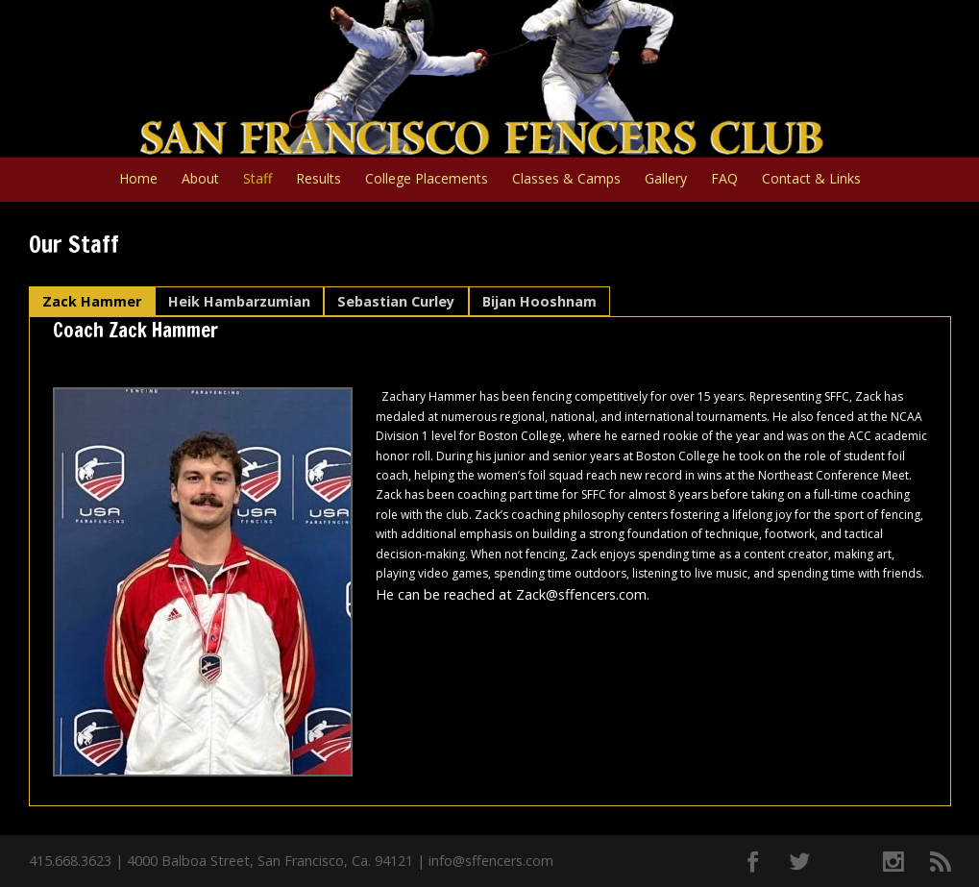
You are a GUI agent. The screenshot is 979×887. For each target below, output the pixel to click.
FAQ (724, 179)
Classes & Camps (566, 179)
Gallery (666, 179)
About (200, 179)
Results (318, 179)
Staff (257, 179)
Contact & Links (811, 179)
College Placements (426, 179)
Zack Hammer (91, 301)
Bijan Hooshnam (539, 301)
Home (138, 179)
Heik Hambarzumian (239, 301)
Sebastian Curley (395, 301)
